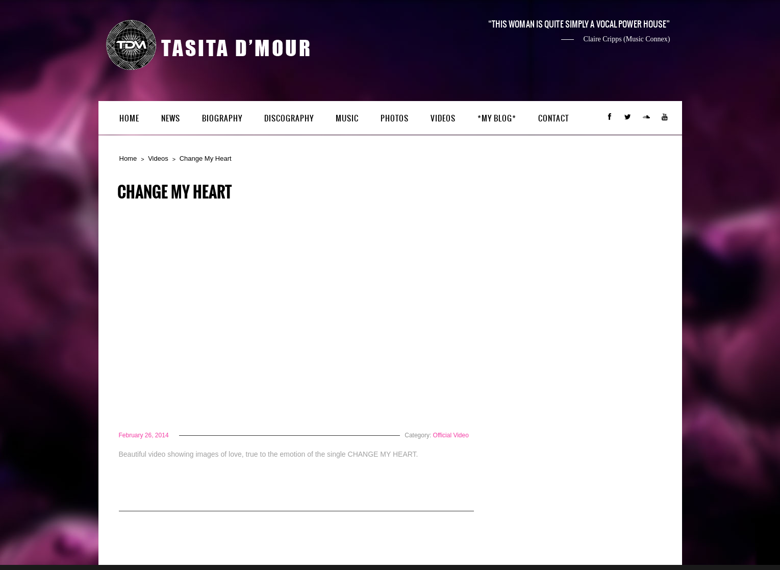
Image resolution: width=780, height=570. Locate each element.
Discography (289, 118)
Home (129, 118)
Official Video (451, 435)
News (170, 118)
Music (347, 118)
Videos (443, 118)
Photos (395, 118)
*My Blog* (496, 118)
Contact (553, 118)
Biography (222, 118)
